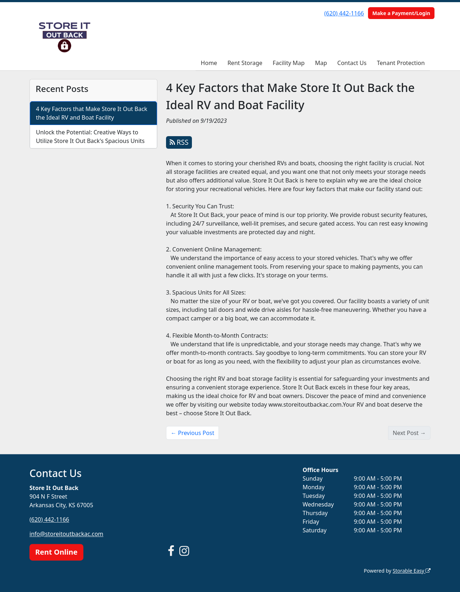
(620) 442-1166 (344, 13)
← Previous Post (192, 433)
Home (209, 63)
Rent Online (56, 552)
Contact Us (352, 63)
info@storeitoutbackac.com (66, 534)
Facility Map (289, 63)
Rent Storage (244, 63)
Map (321, 63)
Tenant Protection (401, 63)
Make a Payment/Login (401, 13)
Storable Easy (412, 570)
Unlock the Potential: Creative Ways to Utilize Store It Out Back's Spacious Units (90, 136)
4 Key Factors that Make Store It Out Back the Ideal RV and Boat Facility (91, 113)
